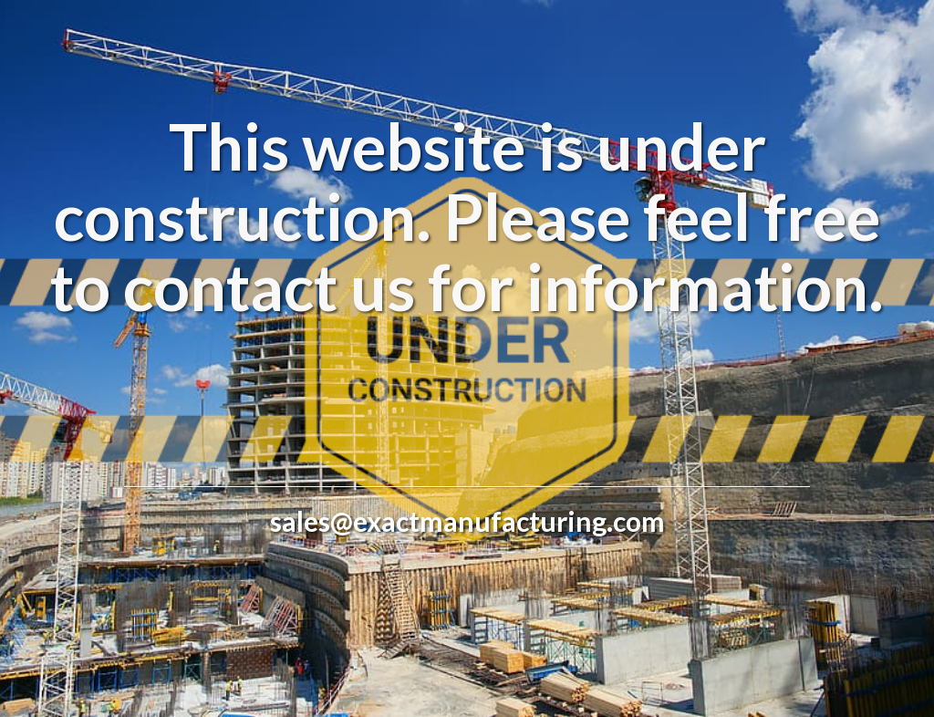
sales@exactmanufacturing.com (467, 520)
